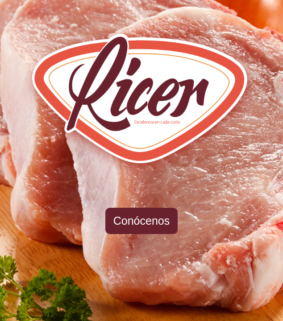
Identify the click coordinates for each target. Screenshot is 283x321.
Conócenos (141, 220)
